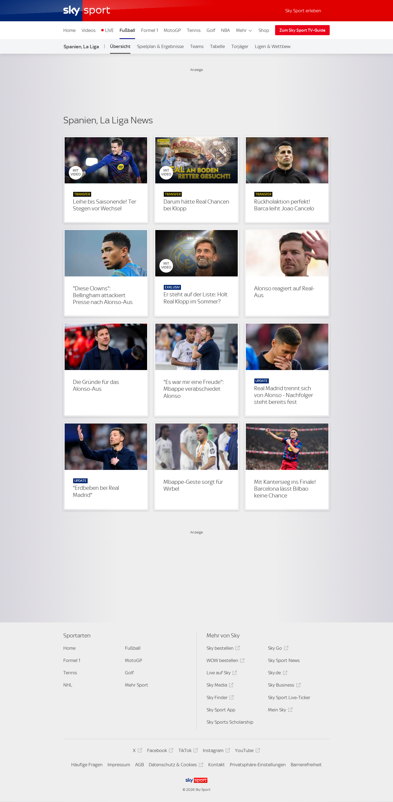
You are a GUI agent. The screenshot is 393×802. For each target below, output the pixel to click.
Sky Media (219, 686)
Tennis (194, 30)
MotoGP (172, 30)
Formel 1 (149, 30)
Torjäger (239, 46)
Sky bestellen (222, 649)
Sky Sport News (284, 660)
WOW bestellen (225, 661)
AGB (139, 764)
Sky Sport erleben (303, 10)
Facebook (159, 751)
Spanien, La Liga (81, 46)
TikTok (187, 751)
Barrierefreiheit (306, 764)
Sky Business (283, 686)
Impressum (119, 764)
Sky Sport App (221, 709)
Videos (89, 30)
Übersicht (120, 46)
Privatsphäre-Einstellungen (258, 764)
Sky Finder (219, 698)
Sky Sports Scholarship (230, 722)
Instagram (215, 751)
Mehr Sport (136, 685)
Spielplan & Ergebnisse (160, 46)
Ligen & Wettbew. (273, 46)
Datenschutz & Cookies (175, 765)
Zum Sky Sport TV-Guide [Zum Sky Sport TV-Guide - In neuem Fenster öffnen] (302, 30)
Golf (211, 30)
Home (69, 30)
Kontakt (216, 764)
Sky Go (277, 649)
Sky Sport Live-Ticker (289, 697)
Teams (197, 46)
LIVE (109, 30)
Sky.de (276, 673)
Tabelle (217, 46)
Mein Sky (279, 710)
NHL (67, 685)
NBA (225, 30)
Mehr (244, 30)
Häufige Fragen (87, 764)
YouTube (246, 751)
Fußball (127, 30)
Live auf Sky (221, 673)
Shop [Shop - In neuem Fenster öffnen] (263, 30)
